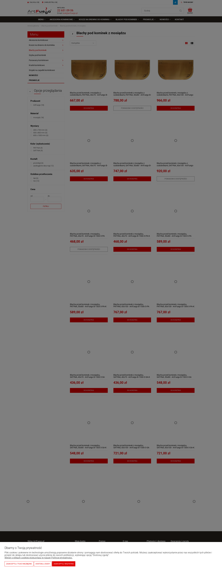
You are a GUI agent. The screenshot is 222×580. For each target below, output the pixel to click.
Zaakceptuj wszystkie (64, 564)
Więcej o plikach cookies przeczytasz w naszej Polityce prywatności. (38, 557)
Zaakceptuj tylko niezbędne (19, 564)
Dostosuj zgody (43, 564)
